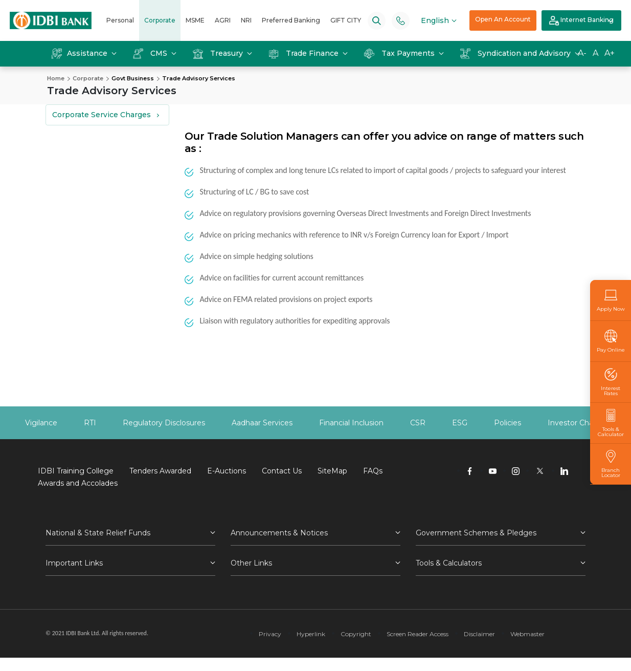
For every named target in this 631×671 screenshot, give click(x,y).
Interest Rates (610, 382)
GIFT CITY (345, 20)
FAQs (372, 470)
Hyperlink (311, 634)
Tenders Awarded (160, 470)
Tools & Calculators (449, 563)
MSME (195, 20)
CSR (417, 422)
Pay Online (611, 341)
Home (55, 78)
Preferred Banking (291, 20)
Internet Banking (581, 21)
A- (582, 53)
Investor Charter (577, 422)
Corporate (159, 20)
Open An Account (503, 19)
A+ (609, 53)
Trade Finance (304, 53)
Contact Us (282, 470)
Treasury (219, 53)
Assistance (80, 53)
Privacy (270, 634)
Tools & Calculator (610, 423)
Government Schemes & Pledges (476, 532)
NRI (246, 20)
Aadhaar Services (262, 422)
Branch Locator (610, 464)
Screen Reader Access (417, 634)
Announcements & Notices (279, 532)
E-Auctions (226, 470)
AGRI (223, 20)
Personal (120, 20)
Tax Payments (400, 53)
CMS (151, 53)
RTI (90, 422)
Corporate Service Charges (101, 114)
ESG (459, 422)
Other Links (251, 563)
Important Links (74, 563)
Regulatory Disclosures (164, 422)
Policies (507, 422)
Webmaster (527, 634)
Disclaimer (479, 634)
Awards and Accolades (78, 483)
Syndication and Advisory (516, 53)
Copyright (356, 634)
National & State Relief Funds (98, 532)
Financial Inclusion (351, 422)
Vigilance (41, 422)
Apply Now (611, 300)
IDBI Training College (76, 470)
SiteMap (332, 470)
